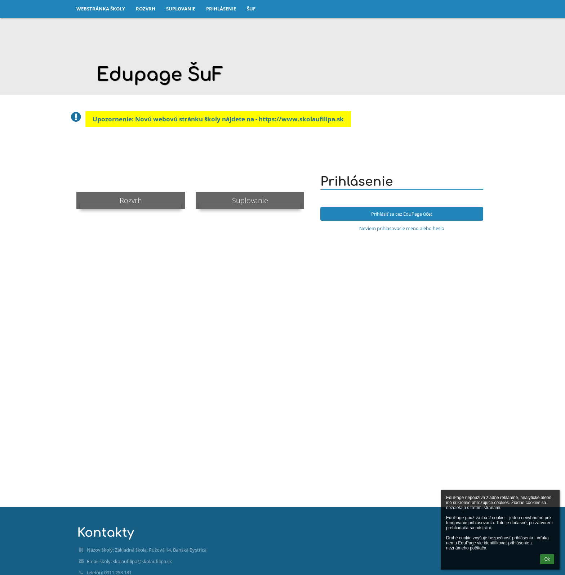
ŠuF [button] (251, 8)
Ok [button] (547, 559)
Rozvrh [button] (145, 8)
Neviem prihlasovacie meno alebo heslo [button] (401, 228)
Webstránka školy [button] (100, 8)
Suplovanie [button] (180, 8)
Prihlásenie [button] (221, 8)
